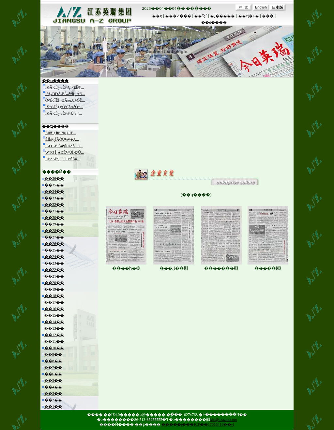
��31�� (54, 211)
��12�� (54, 335)
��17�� (54, 302)
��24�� (54, 256)
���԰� (268, 16)
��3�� (53, 393)
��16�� (54, 309)
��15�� (54, 315)
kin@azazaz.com (223, 419)
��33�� (54, 198)
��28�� (54, 230)
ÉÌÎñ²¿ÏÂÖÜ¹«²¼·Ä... (62, 139)
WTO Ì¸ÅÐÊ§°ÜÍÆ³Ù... (64, 152)
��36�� (54, 178)
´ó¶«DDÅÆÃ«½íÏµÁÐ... (65, 94)
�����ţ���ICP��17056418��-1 (198, 424)
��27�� (54, 237)
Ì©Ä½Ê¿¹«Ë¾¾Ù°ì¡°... (63, 113)
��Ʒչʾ (200, 16)
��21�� (54, 276)
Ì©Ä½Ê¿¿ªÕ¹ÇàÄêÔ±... (64, 107)
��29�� (54, 224)
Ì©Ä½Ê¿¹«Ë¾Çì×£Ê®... (64, 87)
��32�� (54, 204)
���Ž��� (178, 16)
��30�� (54, 217)
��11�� (54, 341)
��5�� (53, 380)
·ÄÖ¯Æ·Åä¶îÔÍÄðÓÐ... (64, 146)
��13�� (54, 328)
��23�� (54, 263)
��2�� (53, 400)
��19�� (54, 289)
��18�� (54, 296)
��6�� (53, 374)
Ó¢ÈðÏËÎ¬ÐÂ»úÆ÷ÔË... (65, 100)
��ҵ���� (55, 81)
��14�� (54, 322)
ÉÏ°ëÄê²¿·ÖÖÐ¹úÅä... (62, 159)
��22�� (54, 269)
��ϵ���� (214, 22)
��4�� (53, 387)
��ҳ (157, 16)
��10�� (54, 348)
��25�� (54, 250)
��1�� (53, 406)
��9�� (53, 354)
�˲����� (222, 16)
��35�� (54, 185)
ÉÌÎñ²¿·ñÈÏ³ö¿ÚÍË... (60, 133)
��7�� (53, 367)
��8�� (53, 361)
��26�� (54, 243)
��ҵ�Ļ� (248, 16)
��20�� (54, 282)
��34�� (54, 191)
